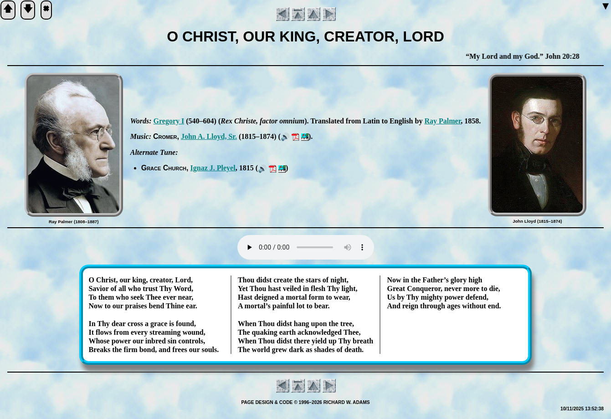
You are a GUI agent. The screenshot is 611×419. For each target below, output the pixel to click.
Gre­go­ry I (169, 121)
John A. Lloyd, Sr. (209, 136)
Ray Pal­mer (442, 121)
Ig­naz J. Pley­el (213, 168)
